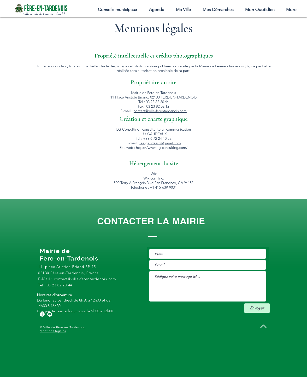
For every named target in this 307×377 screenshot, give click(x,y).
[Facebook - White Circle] (42, 314)
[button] (183, 10)
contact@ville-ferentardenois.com (160, 111)
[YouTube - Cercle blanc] (49, 314)
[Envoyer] (257, 308)
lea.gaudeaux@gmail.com (160, 143)
